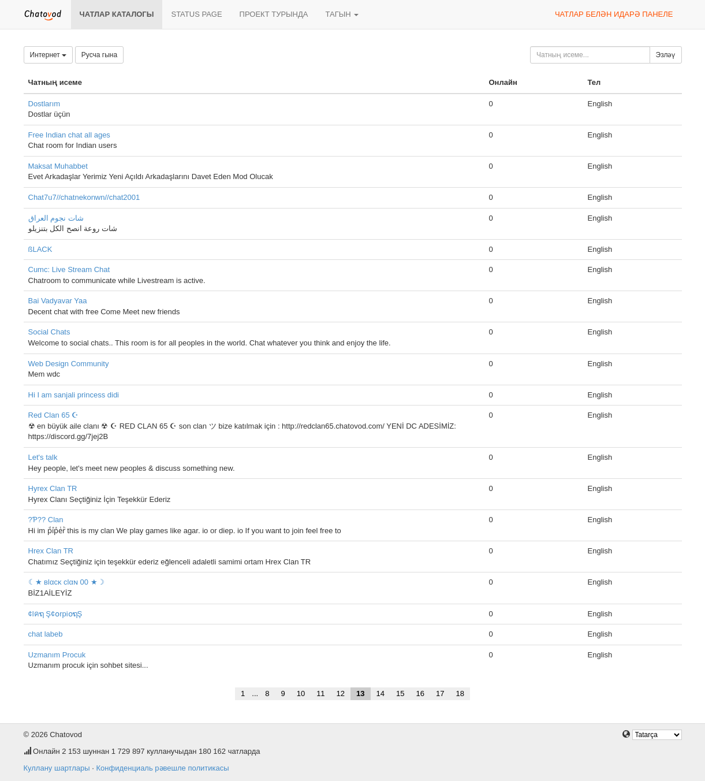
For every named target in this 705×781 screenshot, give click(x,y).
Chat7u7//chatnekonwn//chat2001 (84, 197)
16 (420, 693)
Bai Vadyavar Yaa (57, 300)
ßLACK (40, 249)
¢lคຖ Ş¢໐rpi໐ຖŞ (55, 613)
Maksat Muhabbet (58, 166)
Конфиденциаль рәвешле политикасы (162, 768)
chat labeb (45, 634)
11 (320, 693)
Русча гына (99, 55)
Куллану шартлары (57, 768)
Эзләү (666, 55)
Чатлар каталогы (117, 14)
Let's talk (43, 457)
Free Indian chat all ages (69, 135)
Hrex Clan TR (51, 550)
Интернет (48, 55)
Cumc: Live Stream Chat (69, 269)
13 (360, 693)
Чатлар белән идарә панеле (614, 14)
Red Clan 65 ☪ (53, 415)
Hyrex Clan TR (52, 488)
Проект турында (274, 14)
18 (460, 693)
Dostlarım (44, 103)
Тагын (342, 14)
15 (400, 693)
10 (301, 693)
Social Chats (49, 332)
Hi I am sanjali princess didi (74, 394)
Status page (196, 14)
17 (440, 693)
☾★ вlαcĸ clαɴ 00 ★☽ (66, 582)
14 (380, 693)
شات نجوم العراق (56, 218)
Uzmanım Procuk (57, 654)
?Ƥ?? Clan (46, 519)
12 (341, 693)
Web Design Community (68, 363)
